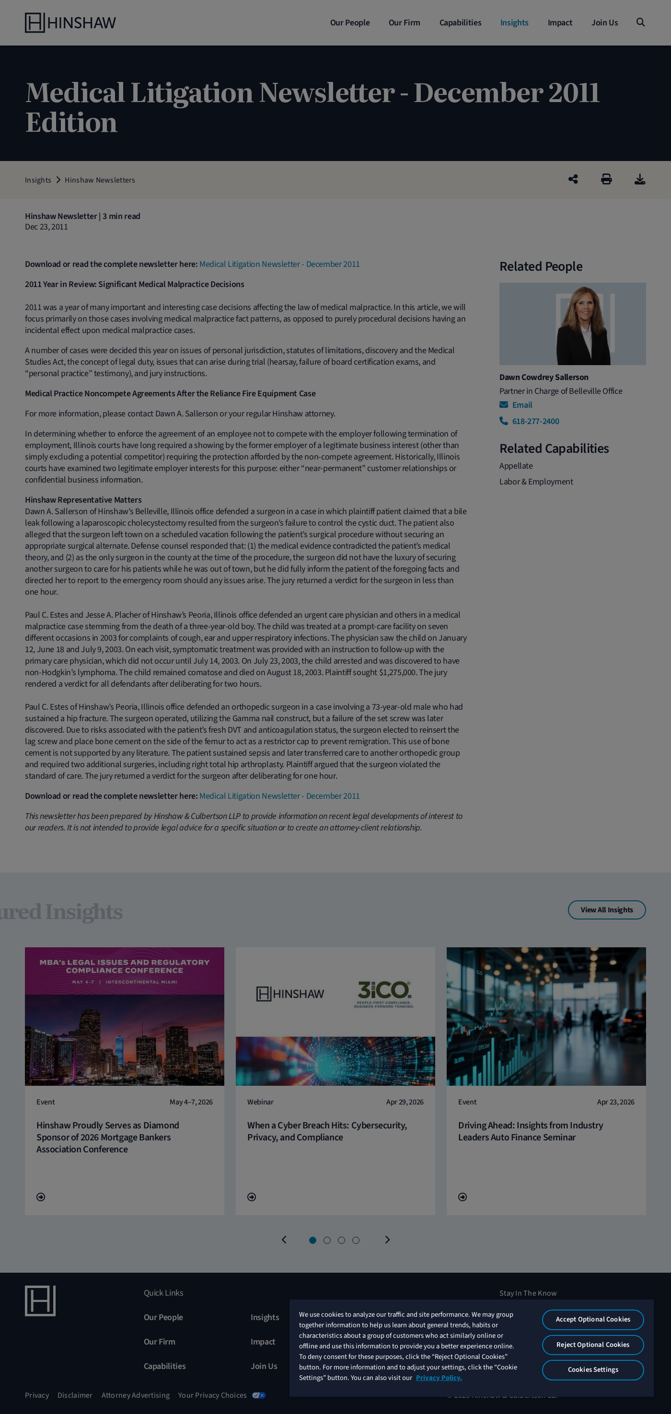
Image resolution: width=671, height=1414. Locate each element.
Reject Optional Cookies (592, 1345)
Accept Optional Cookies (593, 1319)
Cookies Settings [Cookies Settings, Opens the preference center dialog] (593, 1370)
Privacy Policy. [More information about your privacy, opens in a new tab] (439, 1378)
